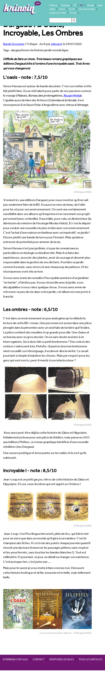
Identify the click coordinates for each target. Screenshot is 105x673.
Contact (39, 659)
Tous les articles (90, 659)
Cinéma (53, 5)
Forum (73, 12)
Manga (90, 5)
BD (81, 5)
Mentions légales (61, 659)
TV (74, 5)
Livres (62, 8)
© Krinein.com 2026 (15, 659)
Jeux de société (86, 8)
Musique (65, 5)
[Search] (60, 20)
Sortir (72, 8)
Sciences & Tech (57, 12)
